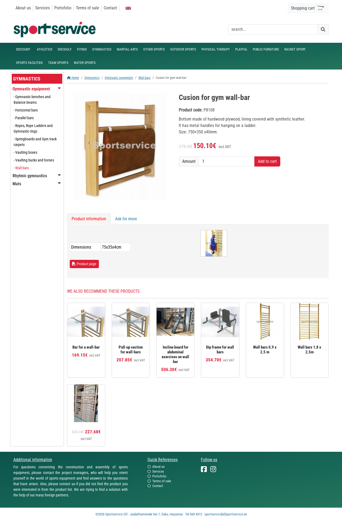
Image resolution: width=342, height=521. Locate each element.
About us (23, 7)
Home (73, 78)
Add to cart (267, 161)
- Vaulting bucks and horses (34, 160)
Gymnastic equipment (119, 78)
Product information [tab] (89, 218)
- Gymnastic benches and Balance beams (32, 100)
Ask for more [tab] (126, 218)
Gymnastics (91, 78)
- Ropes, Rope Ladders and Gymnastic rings (33, 128)
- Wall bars (21, 168)
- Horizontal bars (26, 110)
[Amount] (227, 161)
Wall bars (144, 78)
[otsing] (273, 29)
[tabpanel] (198, 251)
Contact (110, 7)
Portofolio (62, 7)
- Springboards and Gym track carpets (35, 142)
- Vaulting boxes (25, 152)
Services (42, 7)
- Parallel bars (24, 118)
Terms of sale (87, 7)
